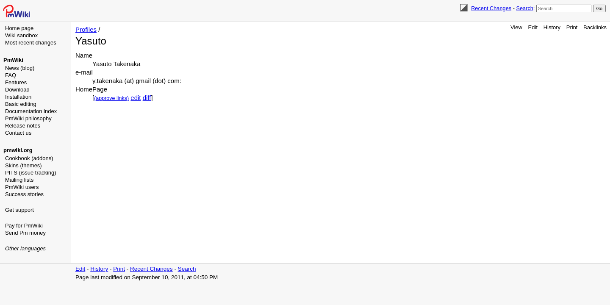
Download (17, 89)
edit (135, 97)
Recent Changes (491, 8)
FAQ (10, 75)
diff (147, 97)
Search (524, 8)
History (551, 27)
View (516, 27)
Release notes (22, 125)
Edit (533, 27)
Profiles (86, 29)
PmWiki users (22, 187)
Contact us (18, 133)
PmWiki (13, 60)
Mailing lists (19, 180)
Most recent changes (30, 42)
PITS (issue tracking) (30, 172)
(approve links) (111, 98)
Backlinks (595, 27)
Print (572, 27)
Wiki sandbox (21, 35)
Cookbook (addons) (29, 158)
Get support (19, 210)
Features (16, 82)
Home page (19, 28)
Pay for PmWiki (24, 225)
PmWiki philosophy (28, 118)
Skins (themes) (23, 165)
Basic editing (20, 104)
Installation (18, 97)
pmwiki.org (18, 150)
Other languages (25, 248)
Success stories (24, 194)
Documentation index (31, 111)
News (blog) (19, 68)
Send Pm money (25, 233)
